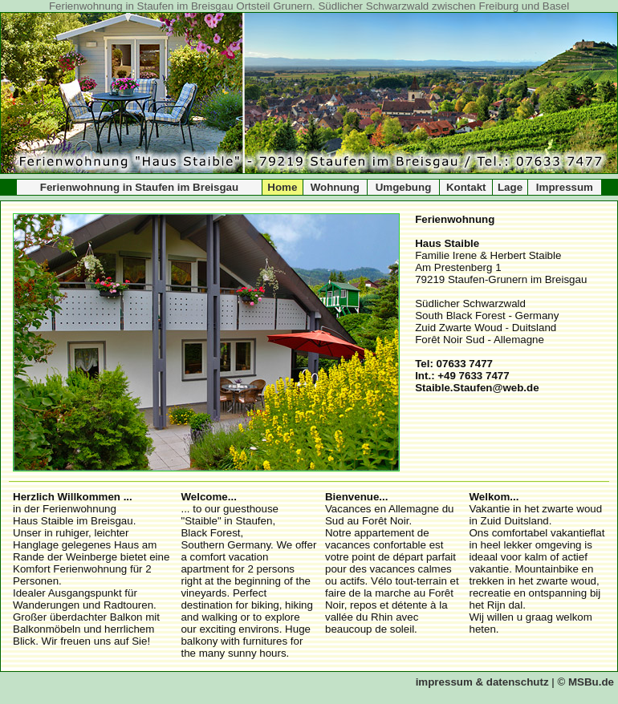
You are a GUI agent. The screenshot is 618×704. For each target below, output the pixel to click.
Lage (510, 187)
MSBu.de (591, 682)
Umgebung (404, 187)
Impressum (564, 187)
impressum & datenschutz (482, 682)
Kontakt (466, 187)
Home (282, 187)
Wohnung (335, 187)
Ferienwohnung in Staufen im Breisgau (139, 187)
